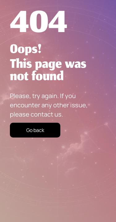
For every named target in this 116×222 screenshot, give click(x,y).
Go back (35, 130)
